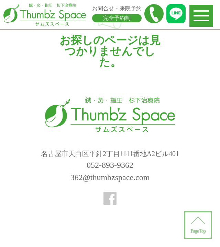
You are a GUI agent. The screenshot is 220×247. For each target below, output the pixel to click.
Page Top (198, 231)
